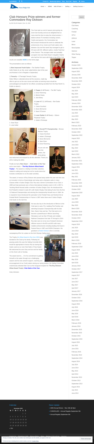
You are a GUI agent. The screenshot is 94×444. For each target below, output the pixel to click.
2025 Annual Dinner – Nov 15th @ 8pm (63, 408)
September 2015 (77, 339)
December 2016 (77, 294)
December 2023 (77, 106)
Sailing (67, 6)
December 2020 (77, 183)
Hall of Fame (57, 6)
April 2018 (75, 262)
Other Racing (76, 54)
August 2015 (76, 342)
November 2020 (77, 186)
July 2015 (75, 345)
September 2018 (77, 246)
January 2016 (76, 326)
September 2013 (77, 383)
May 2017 (75, 285)
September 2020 (77, 192)
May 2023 (75, 119)
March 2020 (75, 208)
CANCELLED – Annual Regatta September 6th (65, 411)
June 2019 (75, 231)
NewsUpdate (76, 48)
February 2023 (76, 125)
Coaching (75, 28)
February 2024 (76, 100)
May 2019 (75, 234)
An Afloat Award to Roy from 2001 (28, 237)
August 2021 (76, 167)
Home (42, 6)
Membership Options (55, 1)
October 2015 (76, 336)
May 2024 (75, 94)
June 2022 (75, 145)
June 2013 (75, 393)
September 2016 (77, 301)
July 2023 (75, 113)
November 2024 (77, 81)
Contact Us (45, 1)
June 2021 (75, 173)
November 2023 (77, 110)
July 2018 (75, 253)
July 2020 (75, 199)
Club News (75, 25)
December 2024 (77, 78)
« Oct (11, 428)
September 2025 (77, 68)
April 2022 (75, 151)
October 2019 (76, 218)
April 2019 (75, 237)
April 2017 (75, 288)
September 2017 (77, 272)
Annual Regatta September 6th (60, 414)
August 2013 (76, 387)
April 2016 (75, 317)
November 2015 (77, 332)
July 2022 (75, 141)
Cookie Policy (35, 441)
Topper (74, 57)
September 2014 (77, 358)
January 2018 (76, 266)
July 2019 (75, 227)
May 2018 (75, 259)
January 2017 (76, 291)
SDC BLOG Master (16, 23)
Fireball (74, 32)
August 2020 (76, 196)
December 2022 (77, 129)
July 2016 (75, 307)
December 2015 (77, 329)
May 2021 (75, 176)
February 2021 (76, 180)
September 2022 (77, 135)
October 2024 (76, 84)
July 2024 (75, 90)
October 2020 (76, 189)
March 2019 (75, 240)
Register (75, 1)
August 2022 (76, 138)
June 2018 (75, 256)
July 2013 (75, 390)
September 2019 (77, 221)
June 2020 (75, 202)
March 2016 (75, 320)
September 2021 (77, 164)
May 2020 (75, 205)
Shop (63, 1)
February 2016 (76, 323)
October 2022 (76, 132)
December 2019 (77, 211)
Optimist (74, 51)
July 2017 (75, 278)
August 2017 (76, 275)
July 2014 (75, 364)
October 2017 (76, 269)
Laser (73, 41)
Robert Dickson (44, 231)
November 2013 (77, 377)
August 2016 (76, 304)
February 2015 (76, 352)
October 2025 (76, 65)
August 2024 (76, 87)
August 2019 (76, 224)
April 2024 (75, 97)
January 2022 (76, 157)
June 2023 (75, 116)
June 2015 (75, 348)
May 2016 (75, 313)
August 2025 (76, 71)
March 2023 (75, 122)
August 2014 (76, 361)
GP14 (73, 35)
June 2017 (75, 282)
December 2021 (77, 160)
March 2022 (75, 154)
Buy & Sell (68, 1)
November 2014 (77, 355)
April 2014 (75, 374)
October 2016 (76, 297)
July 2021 (75, 170)
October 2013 (76, 380)
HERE (25, 60)
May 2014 (75, 371)
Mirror (73, 44)
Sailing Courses (78, 6)
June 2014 (75, 368)
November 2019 (77, 215)
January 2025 (76, 74)
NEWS (50, 6)
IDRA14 (74, 38)
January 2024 (76, 103)
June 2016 (75, 310)
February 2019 (76, 243)
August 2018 (76, 250)
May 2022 (75, 148)
